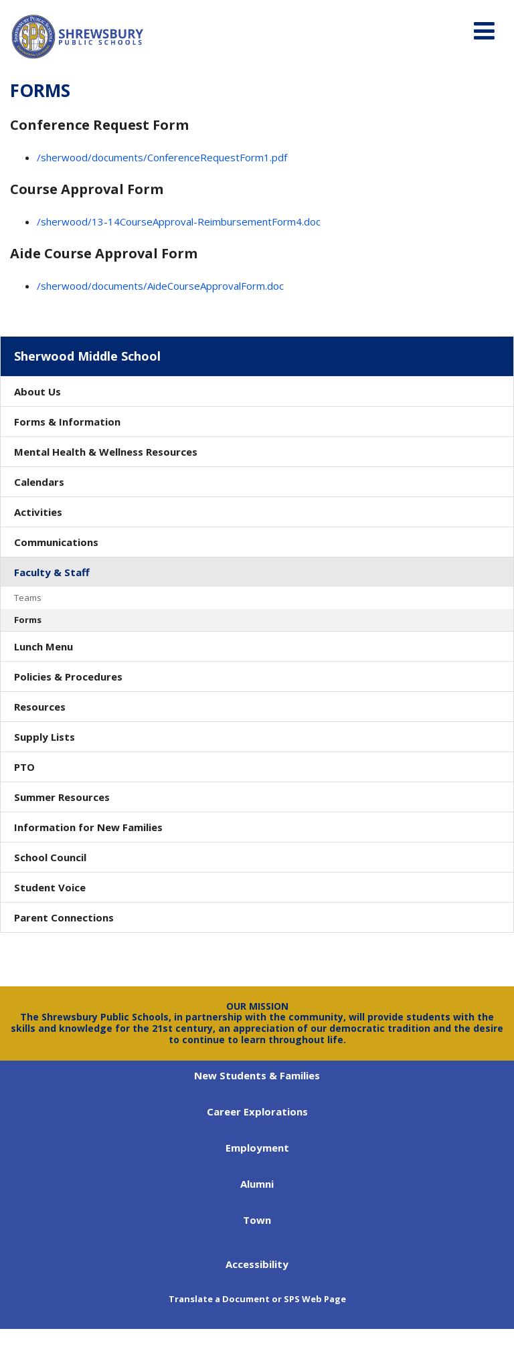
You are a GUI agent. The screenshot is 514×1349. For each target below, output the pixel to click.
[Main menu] (484, 30)
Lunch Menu (43, 646)
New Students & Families (257, 1075)
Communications (56, 542)
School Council (50, 857)
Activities (38, 512)
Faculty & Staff (52, 572)
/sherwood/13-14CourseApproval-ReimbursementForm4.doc (179, 221)
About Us (37, 391)
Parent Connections (64, 917)
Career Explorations (257, 1111)
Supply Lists (44, 736)
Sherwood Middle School (87, 356)
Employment (257, 1147)
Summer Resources (62, 797)
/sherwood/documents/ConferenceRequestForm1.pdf (162, 157)
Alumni (257, 1183)
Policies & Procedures (68, 676)
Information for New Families (88, 827)
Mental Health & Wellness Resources (105, 451)
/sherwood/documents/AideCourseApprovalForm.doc (160, 285)
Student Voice (50, 887)
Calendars (39, 481)
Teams (27, 598)
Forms (27, 620)
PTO (24, 767)
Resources (40, 706)
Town (257, 1220)
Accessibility (257, 1264)
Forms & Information (67, 421)
